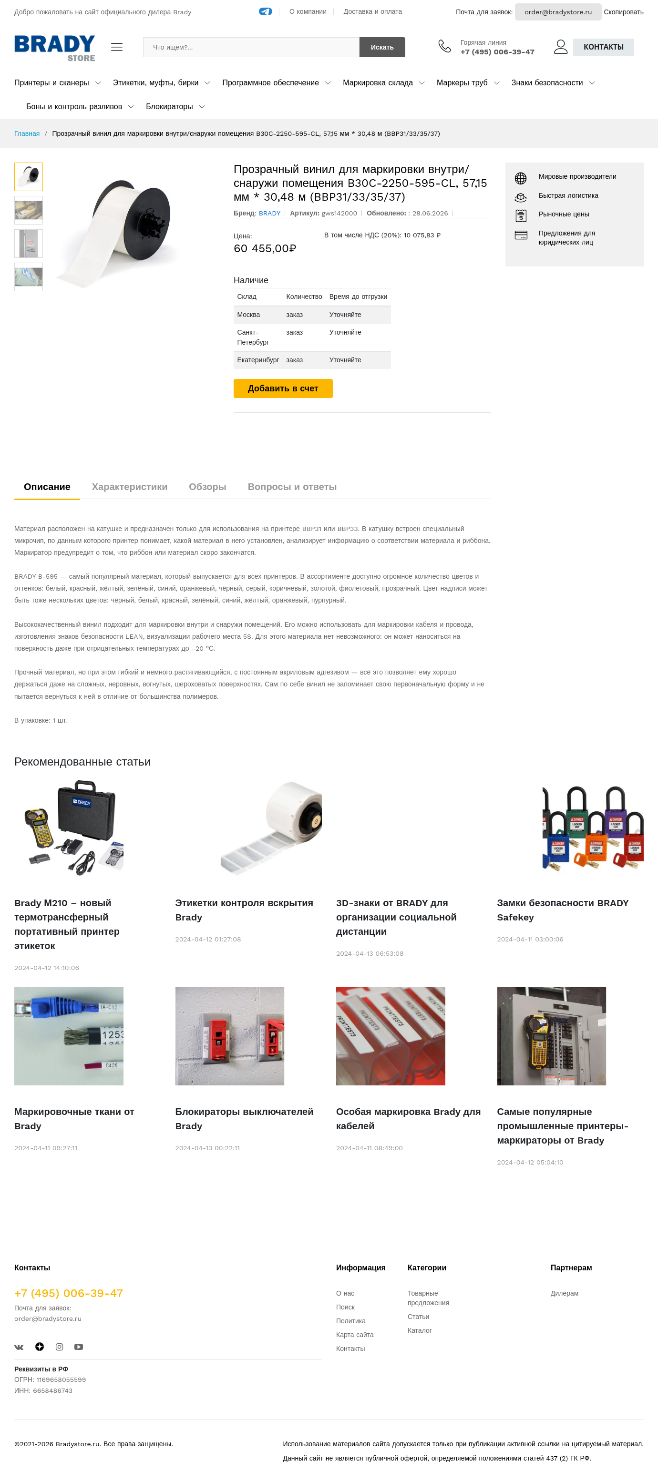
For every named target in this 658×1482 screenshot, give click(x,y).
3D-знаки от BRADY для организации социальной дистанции (396, 917)
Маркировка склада (378, 82)
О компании (308, 11)
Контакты (604, 47)
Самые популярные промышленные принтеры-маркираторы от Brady (563, 1126)
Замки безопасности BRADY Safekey (563, 910)
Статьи (418, 1316)
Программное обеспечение (270, 82)
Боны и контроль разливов (74, 106)
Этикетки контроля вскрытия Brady (244, 910)
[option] (133, 234)
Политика (351, 1321)
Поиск (345, 1307)
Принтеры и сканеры (51, 82)
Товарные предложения (428, 1298)
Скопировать (624, 12)
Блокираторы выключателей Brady (244, 1119)
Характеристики (130, 486)
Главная (27, 133)
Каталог (420, 1330)
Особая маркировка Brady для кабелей (408, 1119)
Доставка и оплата (373, 11)
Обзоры (207, 486)
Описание (47, 486)
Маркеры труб (462, 82)
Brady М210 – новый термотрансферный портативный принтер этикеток (67, 924)
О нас (345, 1293)
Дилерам (564, 1293)
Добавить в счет (283, 388)
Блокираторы (169, 106)
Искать (382, 47)
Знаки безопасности (547, 82)
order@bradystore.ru (558, 12)
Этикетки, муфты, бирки (156, 82)
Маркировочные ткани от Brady (74, 1119)
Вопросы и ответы (292, 486)
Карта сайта (355, 1335)
